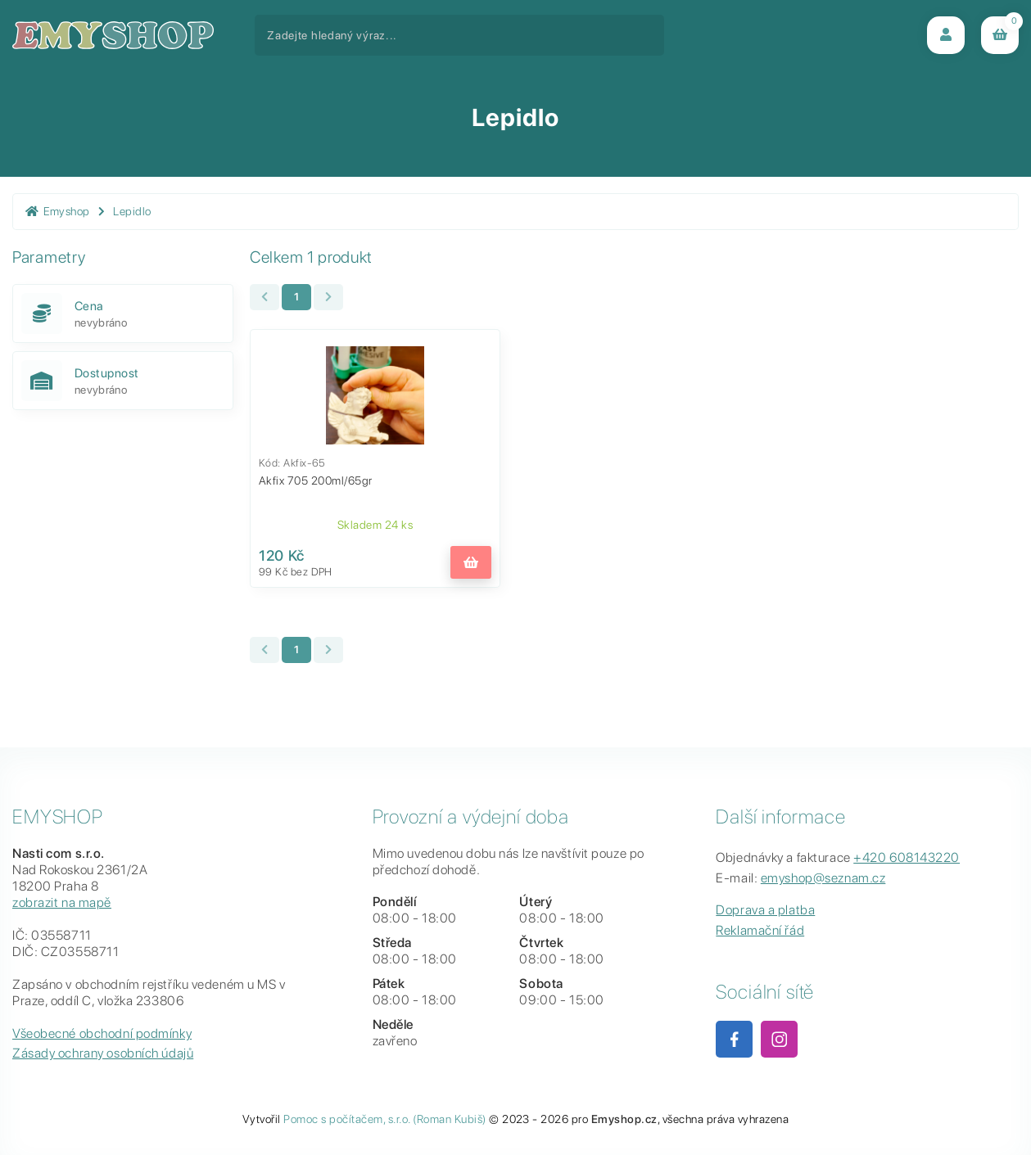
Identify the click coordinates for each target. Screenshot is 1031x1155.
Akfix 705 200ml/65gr (316, 480)
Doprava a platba (765, 910)
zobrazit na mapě (61, 902)
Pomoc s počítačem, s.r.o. (346, 1119)
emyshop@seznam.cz (823, 878)
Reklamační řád (760, 930)
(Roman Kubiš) (449, 1119)
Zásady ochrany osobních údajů (102, 1053)
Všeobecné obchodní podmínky (102, 1033)
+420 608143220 (906, 857)
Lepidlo (132, 211)
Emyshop (57, 211)
